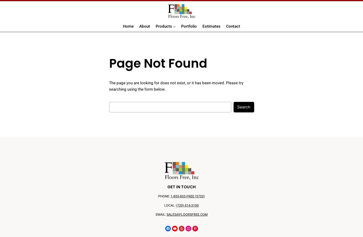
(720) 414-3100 (187, 205)
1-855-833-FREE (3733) (188, 196)
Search (243, 107)
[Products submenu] (174, 26)
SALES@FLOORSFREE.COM (187, 215)
